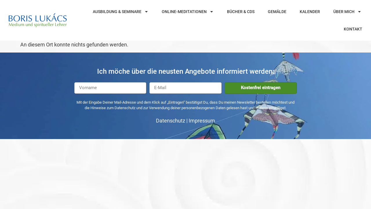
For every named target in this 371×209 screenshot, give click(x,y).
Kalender (310, 11)
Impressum (202, 121)
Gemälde (277, 11)
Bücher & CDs (240, 11)
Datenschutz (170, 121)
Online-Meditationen (188, 12)
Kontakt (353, 29)
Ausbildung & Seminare (120, 12)
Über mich (347, 12)
